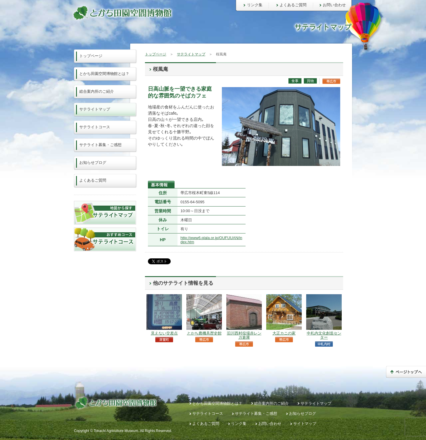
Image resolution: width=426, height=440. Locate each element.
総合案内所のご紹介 (96, 91)
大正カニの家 (284, 333)
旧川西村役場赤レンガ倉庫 (244, 335)
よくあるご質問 (293, 5)
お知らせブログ (92, 162)
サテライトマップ (191, 54)
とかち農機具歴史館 (204, 333)
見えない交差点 (164, 333)
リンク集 (254, 5)
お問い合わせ (334, 5)
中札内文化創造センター (324, 335)
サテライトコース (94, 127)
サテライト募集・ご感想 (100, 145)
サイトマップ (304, 423)
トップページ (155, 54)
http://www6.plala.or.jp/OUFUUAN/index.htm (211, 240)
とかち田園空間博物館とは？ (104, 73)
